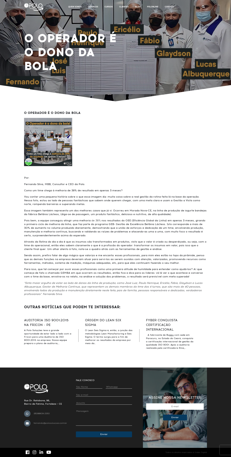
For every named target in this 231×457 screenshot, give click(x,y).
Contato (169, 7)
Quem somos (75, 7)
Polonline (152, 7)
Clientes (124, 7)
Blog (138, 7)
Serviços (93, 7)
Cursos (109, 7)
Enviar (104, 434)
